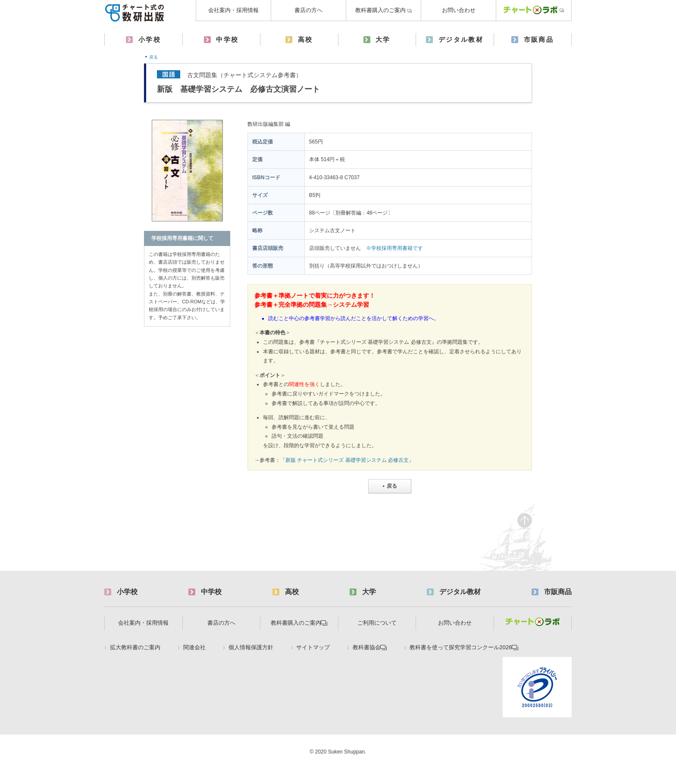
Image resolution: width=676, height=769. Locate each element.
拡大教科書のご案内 (135, 647)
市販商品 (539, 39)
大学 (383, 39)
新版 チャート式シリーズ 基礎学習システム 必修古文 (347, 460)
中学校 (227, 39)
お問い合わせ (459, 10)
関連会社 (194, 647)
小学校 (149, 39)
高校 (305, 39)
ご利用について (377, 623)
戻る (153, 57)
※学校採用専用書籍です (394, 248)
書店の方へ (308, 10)
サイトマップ (313, 647)
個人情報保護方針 (250, 647)
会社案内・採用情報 (233, 10)
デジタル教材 (460, 39)
